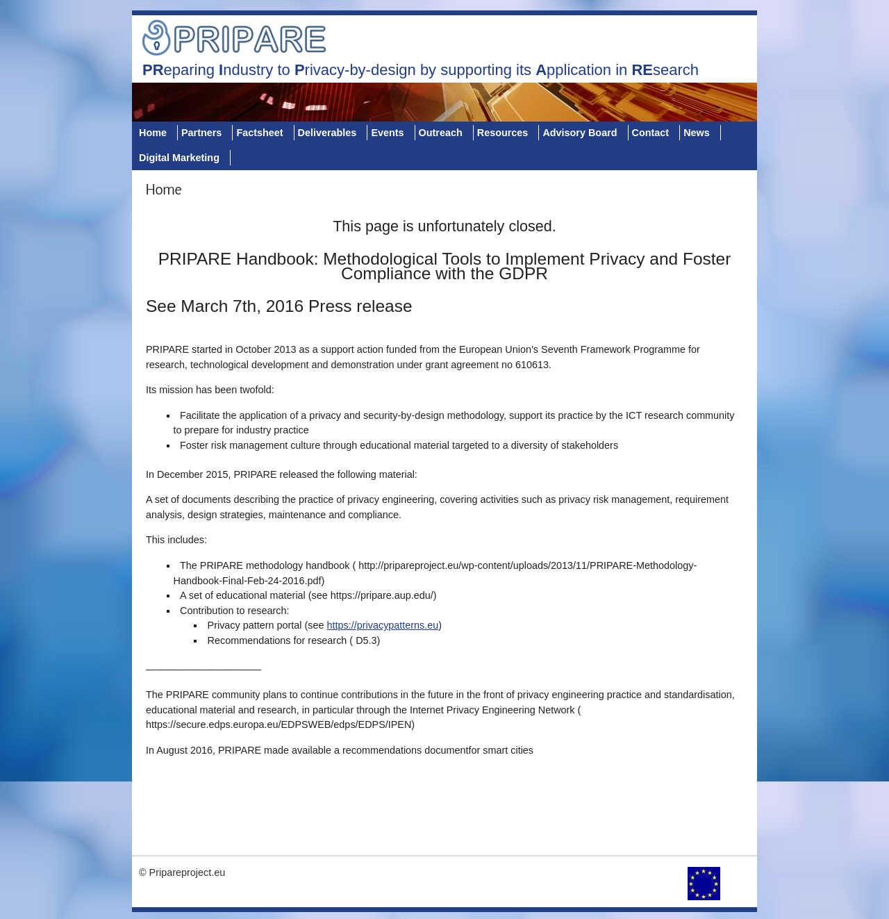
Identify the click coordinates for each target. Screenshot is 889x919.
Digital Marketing (179, 157)
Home (153, 132)
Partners (201, 132)
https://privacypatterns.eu (383, 625)
